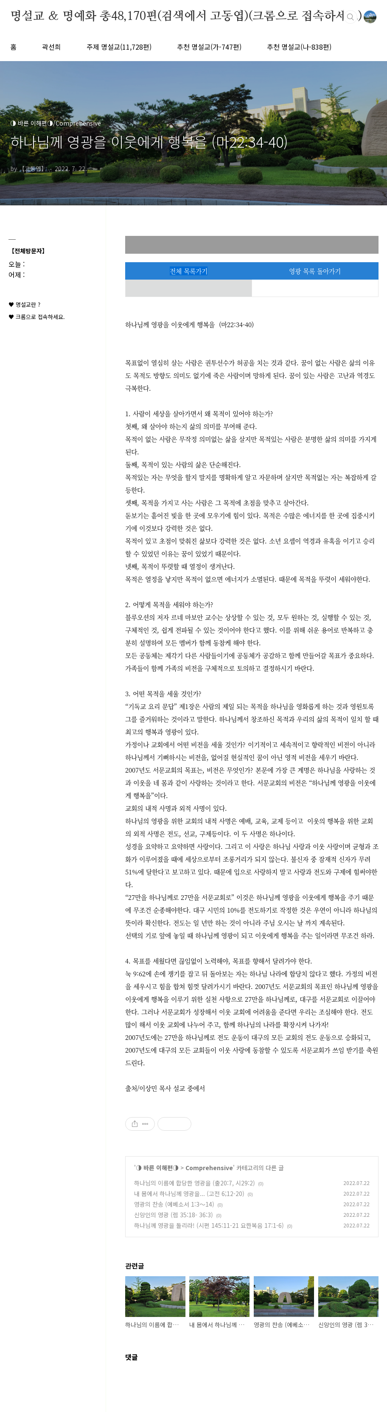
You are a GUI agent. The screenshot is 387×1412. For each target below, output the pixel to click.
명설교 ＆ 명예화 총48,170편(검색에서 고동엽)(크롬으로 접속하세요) (186, 16)
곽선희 (51, 47)
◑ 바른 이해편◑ (157, 1167)
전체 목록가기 (189, 270)
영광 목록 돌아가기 (315, 270)
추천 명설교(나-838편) (299, 47)
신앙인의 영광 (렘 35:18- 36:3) (173, 1214)
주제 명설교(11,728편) (119, 47)
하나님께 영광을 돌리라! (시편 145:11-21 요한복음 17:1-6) (209, 1225)
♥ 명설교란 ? (24, 304)
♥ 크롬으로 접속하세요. (36, 317)
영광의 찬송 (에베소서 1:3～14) (174, 1204)
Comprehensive (209, 1167)
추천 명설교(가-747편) (209, 47)
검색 (350, 17)
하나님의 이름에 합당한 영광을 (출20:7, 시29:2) (194, 1183)
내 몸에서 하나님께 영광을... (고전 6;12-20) (189, 1193)
